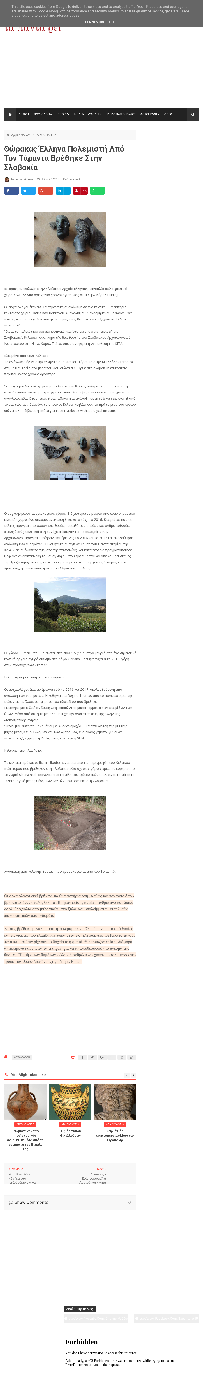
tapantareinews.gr (186, 1386)
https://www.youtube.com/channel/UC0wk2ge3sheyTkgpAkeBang (157, 142)
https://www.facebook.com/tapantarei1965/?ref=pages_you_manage (186, 142)
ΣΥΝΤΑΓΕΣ (94, 114)
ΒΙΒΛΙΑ (78, 114)
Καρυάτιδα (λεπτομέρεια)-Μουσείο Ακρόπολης (115, 1135)
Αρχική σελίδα (20, 135)
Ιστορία (62, 1364)
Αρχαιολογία (22, 1364)
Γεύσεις (140, 1364)
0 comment (71, 179)
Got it (114, 22)
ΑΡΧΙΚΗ (24, 114)
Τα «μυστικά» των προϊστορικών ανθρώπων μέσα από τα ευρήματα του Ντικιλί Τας (25, 1140)
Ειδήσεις (180, 1364)
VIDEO (168, 114)
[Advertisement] (101, 73)
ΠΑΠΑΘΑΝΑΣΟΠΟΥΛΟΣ (121, 114)
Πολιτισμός (101, 1364)
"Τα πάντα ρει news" (49, 1386)
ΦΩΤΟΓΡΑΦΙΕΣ (149, 114)
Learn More (95, 22)
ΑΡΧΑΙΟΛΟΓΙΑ (42, 114)
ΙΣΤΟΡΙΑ (62, 114)
